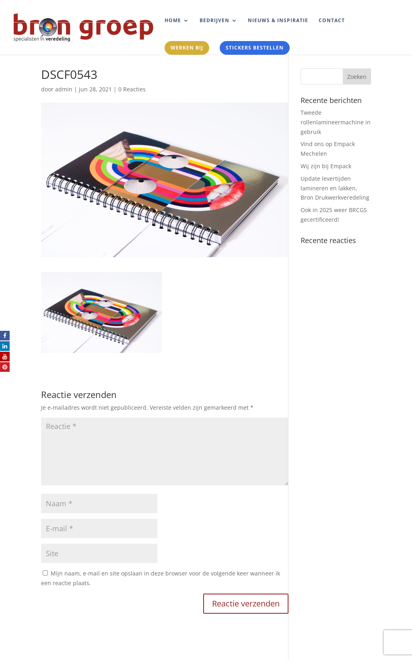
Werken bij (187, 47)
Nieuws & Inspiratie (278, 21)
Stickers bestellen (255, 47)
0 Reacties (132, 89)
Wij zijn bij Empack (326, 166)
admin (63, 89)
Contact (332, 21)
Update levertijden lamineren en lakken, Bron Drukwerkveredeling (335, 188)
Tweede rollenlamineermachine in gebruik (336, 122)
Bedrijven (214, 21)
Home (173, 21)
